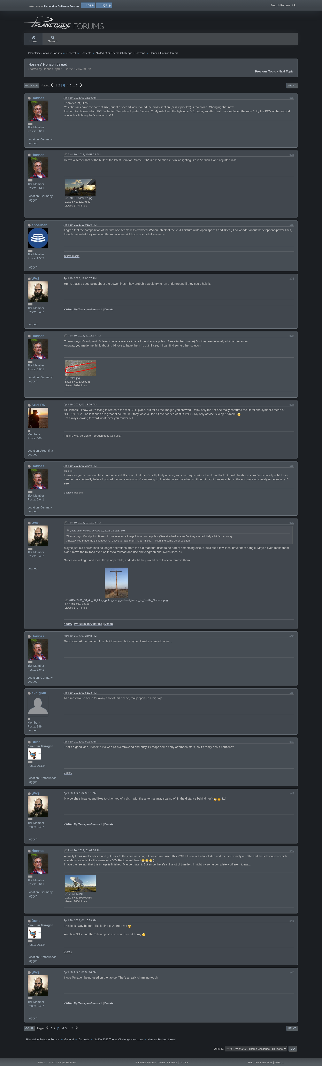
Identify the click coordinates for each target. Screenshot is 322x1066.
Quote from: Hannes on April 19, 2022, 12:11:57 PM (97, 536)
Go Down (31, 91)
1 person (68, 498)
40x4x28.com (71, 261)
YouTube (183, 1062)
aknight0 (38, 699)
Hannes (37, 103)
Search (53, 39)
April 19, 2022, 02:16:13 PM (84, 528)
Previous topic (265, 77)
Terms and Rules (264, 1062)
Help (250, 1062)
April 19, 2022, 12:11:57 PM (84, 341)
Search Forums (282, 5)
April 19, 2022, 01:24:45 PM (80, 471)
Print (292, 91)
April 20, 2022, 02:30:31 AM (80, 798)
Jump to (218, 1054)
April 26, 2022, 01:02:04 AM (84, 855)
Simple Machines (67, 1062)
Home (33, 39)
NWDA (68, 315)
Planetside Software (146, 1062)
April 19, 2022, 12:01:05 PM (80, 230)
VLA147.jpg (74, 899)
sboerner (39, 230)
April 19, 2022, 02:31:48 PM (80, 641)
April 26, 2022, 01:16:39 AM (80, 925)
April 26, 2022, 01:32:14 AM (80, 977)
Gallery (68, 778)
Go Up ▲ (279, 1062)
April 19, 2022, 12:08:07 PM (80, 283)
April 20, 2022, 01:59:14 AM (80, 747)
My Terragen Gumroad (88, 315)
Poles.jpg (72, 383)
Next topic (286, 77)
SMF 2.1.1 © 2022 (47, 1062)
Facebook (172, 1062)
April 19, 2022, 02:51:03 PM (80, 698)
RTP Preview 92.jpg (78, 203)
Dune (35, 747)
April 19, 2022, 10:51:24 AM (84, 160)
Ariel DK (38, 410)
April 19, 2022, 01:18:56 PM (80, 410)
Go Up (29, 1034)
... (74, 91)
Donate (108, 315)
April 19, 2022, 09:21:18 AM (80, 103)
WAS (35, 284)
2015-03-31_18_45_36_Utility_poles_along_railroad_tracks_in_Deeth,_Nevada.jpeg (116, 605)
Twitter (161, 1062)
